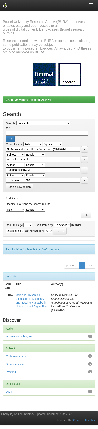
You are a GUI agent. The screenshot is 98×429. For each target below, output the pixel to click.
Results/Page (14, 225)
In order (76, 225)
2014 (9, 391)
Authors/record (34, 230)
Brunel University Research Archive (28, 99)
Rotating (11, 371)
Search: (11, 123)
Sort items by (44, 225)
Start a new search (19, 186)
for (8, 127)
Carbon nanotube (16, 356)
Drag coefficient (15, 364)
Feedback (91, 420)
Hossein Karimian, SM (19, 336)
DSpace (76, 420)
